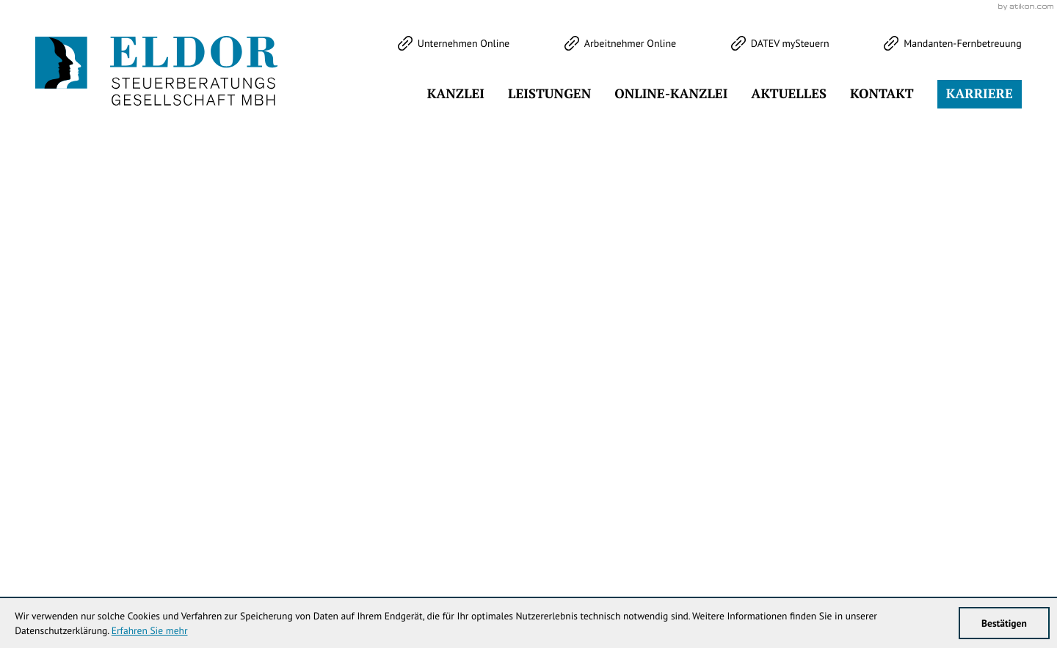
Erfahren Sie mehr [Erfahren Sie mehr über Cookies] (150, 630)
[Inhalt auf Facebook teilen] (726, 381)
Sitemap (1001, 535)
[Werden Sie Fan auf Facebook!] (94, 109)
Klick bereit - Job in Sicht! (928, 359)
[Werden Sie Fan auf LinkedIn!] (188, 109)
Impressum (874, 535)
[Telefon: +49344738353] (463, 535)
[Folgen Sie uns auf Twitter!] (47, 109)
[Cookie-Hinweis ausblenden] (781, 359)
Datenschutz (942, 535)
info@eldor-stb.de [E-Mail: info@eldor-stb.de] (662, 535)
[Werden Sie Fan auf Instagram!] (141, 109)
